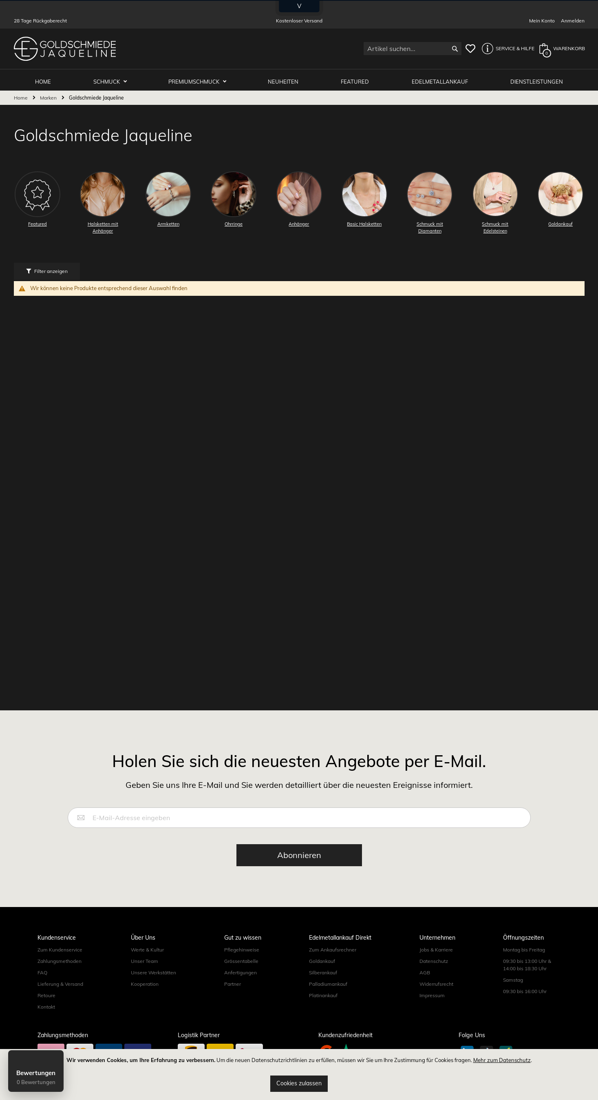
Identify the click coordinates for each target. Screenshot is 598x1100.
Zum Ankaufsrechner (332, 947)
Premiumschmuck (200, 78)
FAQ (42, 970)
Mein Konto (542, 21)
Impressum (432, 993)
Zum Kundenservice (60, 947)
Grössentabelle (241, 959)
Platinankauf (323, 993)
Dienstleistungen (537, 78)
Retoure (46, 993)
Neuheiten (287, 78)
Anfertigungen (240, 970)
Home (21, 95)
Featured (358, 78)
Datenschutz (433, 959)
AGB (424, 970)
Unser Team (144, 959)
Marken (49, 95)
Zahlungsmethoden (60, 959)
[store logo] (65, 49)
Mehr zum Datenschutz (502, 1060)
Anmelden (573, 21)
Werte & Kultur (147, 947)
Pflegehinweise (241, 947)
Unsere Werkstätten (153, 970)
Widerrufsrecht (436, 981)
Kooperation (145, 981)
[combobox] (412, 48)
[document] (299, 1074)
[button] (505, 48)
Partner (232, 981)
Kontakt (46, 1004)
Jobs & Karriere (436, 947)
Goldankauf (322, 959)
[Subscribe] (299, 853)
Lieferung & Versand (60, 981)
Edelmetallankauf (441, 78)
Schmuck (114, 78)
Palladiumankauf (328, 981)
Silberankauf (323, 970)
